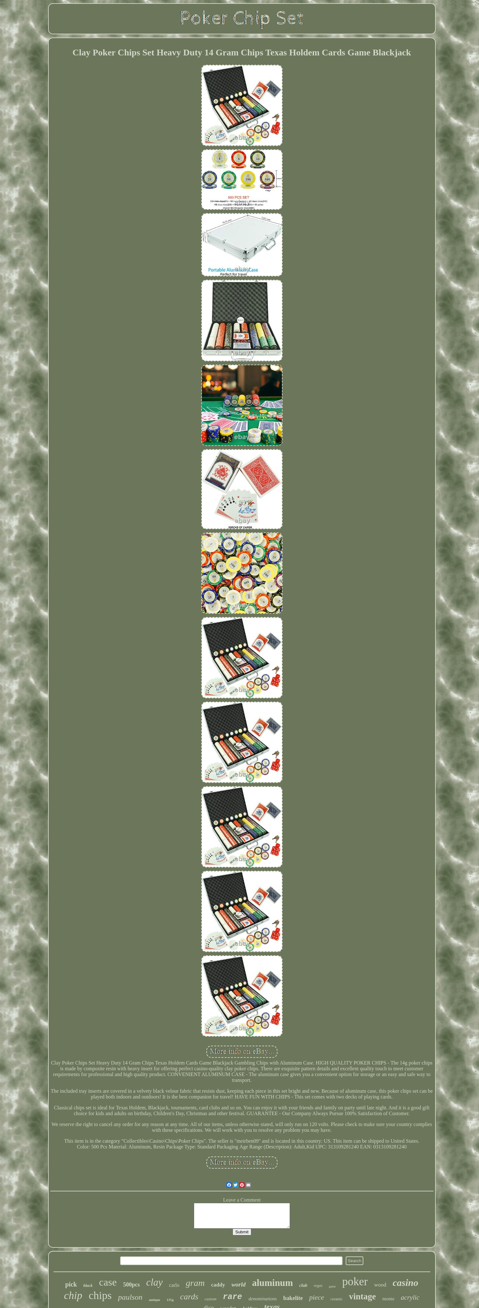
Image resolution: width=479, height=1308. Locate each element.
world (238, 1284)
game (332, 1286)
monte (388, 1298)
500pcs (131, 1284)
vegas (318, 1285)
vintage (362, 1296)
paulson (130, 1297)
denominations (263, 1298)
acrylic (410, 1297)
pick (71, 1284)
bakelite (293, 1298)
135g (170, 1300)
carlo (174, 1285)
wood (380, 1285)
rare (232, 1297)
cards (189, 1296)
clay (154, 1282)
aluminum (272, 1283)
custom (211, 1298)
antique (154, 1300)
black (88, 1285)
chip (73, 1295)
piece (316, 1297)
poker (355, 1281)
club (303, 1285)
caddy (218, 1285)
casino (405, 1282)
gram (195, 1283)
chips (100, 1295)
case (108, 1282)
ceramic (336, 1299)
